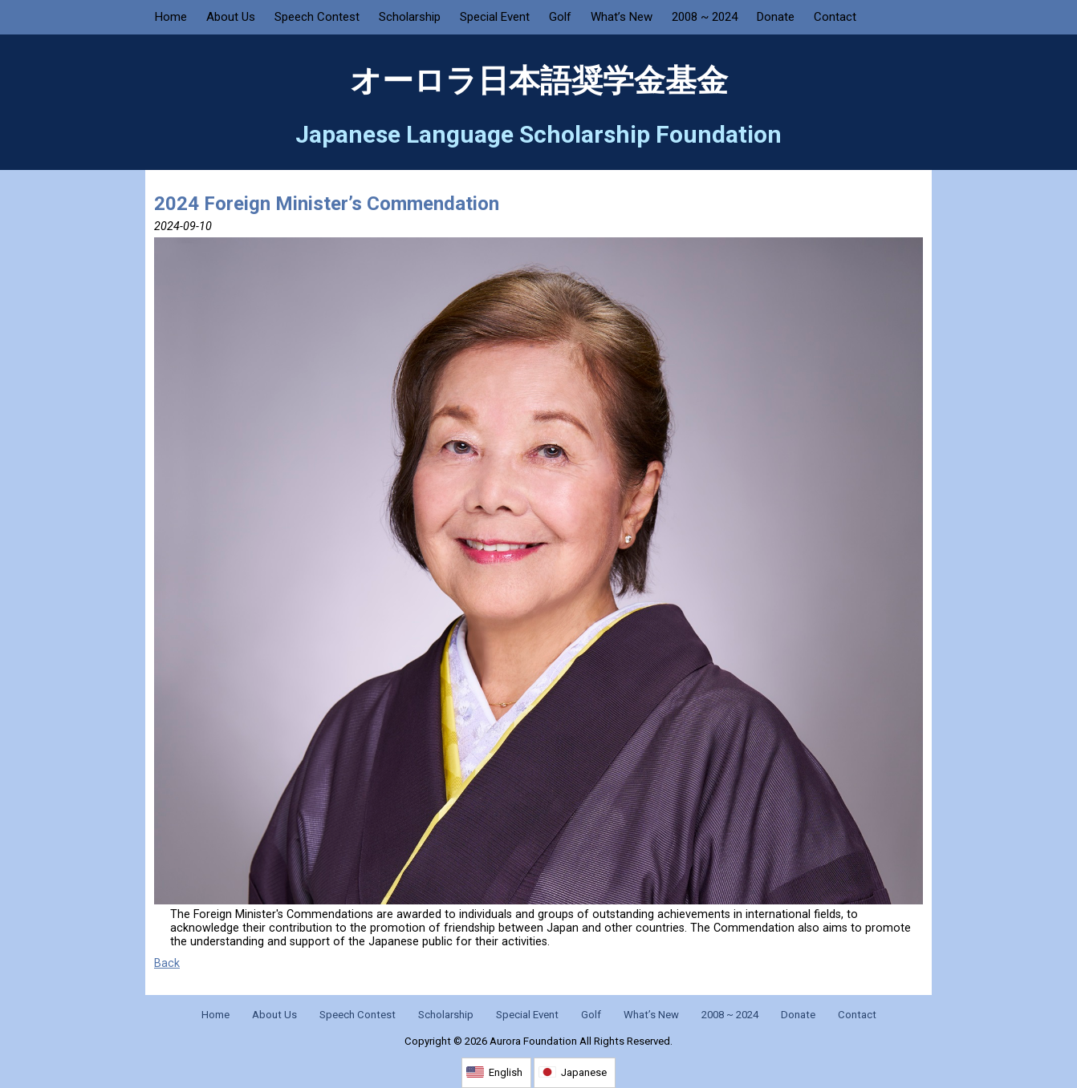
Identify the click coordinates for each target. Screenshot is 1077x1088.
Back (167, 963)
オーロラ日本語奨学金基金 (539, 81)
